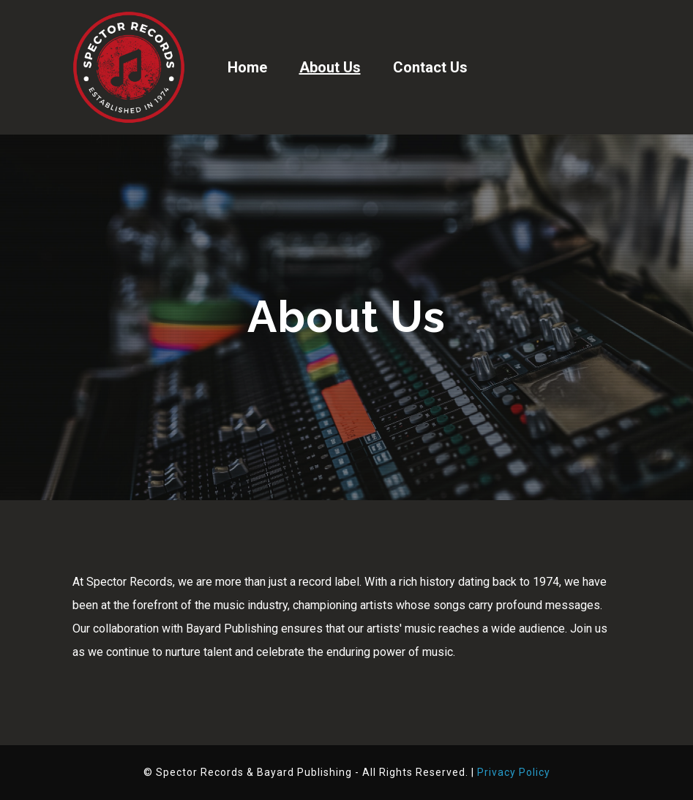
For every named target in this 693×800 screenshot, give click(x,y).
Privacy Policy (513, 772)
